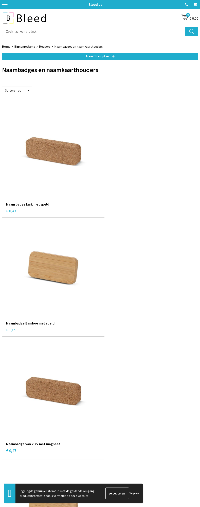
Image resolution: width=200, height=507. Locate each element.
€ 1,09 (109, 206)
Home (6, 46)
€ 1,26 (109, 322)
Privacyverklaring (113, 467)
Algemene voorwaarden (118, 455)
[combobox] (94, 31)
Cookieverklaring (113, 461)
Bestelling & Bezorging (18, 461)
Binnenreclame (24, 46)
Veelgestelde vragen (115, 400)
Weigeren (134, 493)
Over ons (108, 394)
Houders (44, 46)
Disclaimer (109, 473)
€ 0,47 (11, 206)
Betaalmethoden (13, 467)
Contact (7, 455)
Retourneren (10, 473)
